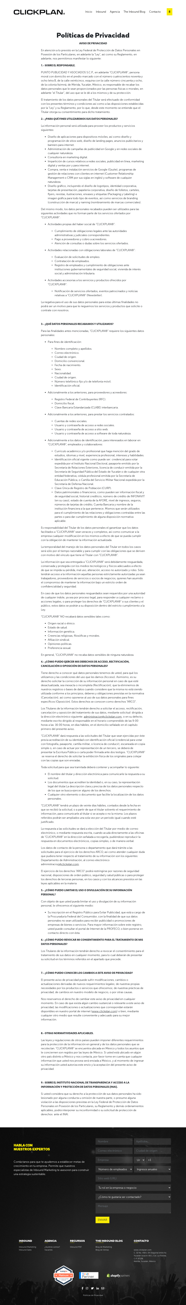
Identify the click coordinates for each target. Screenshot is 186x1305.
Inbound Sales (25, 1250)
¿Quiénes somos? (52, 1247)
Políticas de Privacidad (93, 1295)
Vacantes (49, 1250)
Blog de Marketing (104, 1247)
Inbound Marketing (27, 1247)
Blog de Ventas (102, 1250)
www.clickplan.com (104, 1011)
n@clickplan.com (68, 864)
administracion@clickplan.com (103, 716)
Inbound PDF (76, 1247)
